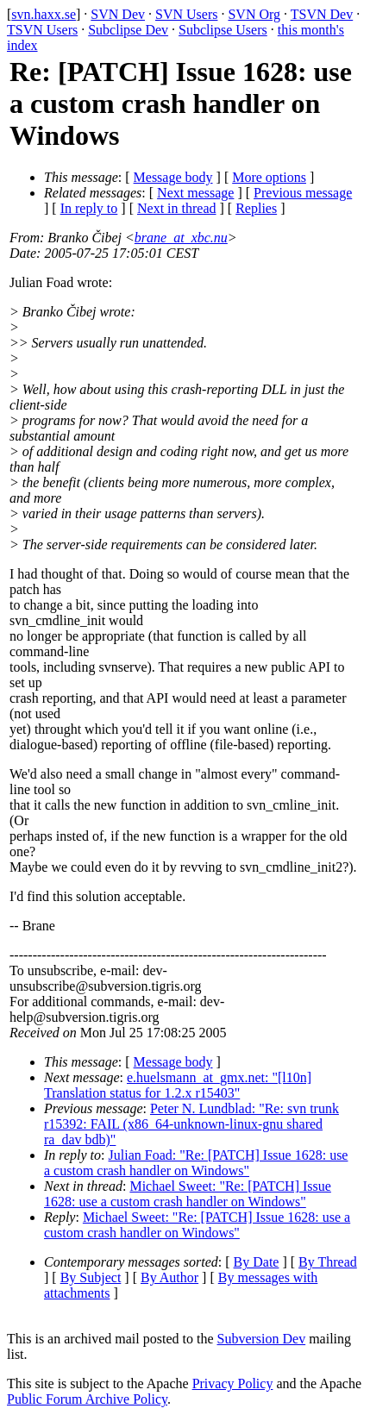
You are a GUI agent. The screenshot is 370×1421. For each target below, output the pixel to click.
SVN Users (186, 14)
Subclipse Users (223, 29)
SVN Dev (118, 14)
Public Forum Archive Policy (87, 1399)
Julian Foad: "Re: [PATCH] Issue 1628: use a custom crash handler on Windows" (196, 1163)
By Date (256, 1262)
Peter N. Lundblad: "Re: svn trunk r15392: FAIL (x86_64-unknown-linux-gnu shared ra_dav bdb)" (191, 1124)
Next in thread (176, 208)
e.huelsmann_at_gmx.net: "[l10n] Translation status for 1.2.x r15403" (177, 1085)
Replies (256, 208)
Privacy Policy (232, 1383)
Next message (195, 192)
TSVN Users (42, 29)
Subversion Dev (261, 1338)
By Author (169, 1277)
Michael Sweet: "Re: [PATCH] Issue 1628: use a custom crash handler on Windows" (187, 1194)
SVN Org (254, 14)
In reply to (89, 208)
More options (269, 177)
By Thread (327, 1262)
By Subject (91, 1277)
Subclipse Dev (128, 29)
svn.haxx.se (43, 14)
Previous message (303, 192)
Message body (173, 177)
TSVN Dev (322, 14)
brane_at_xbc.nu (181, 237)
